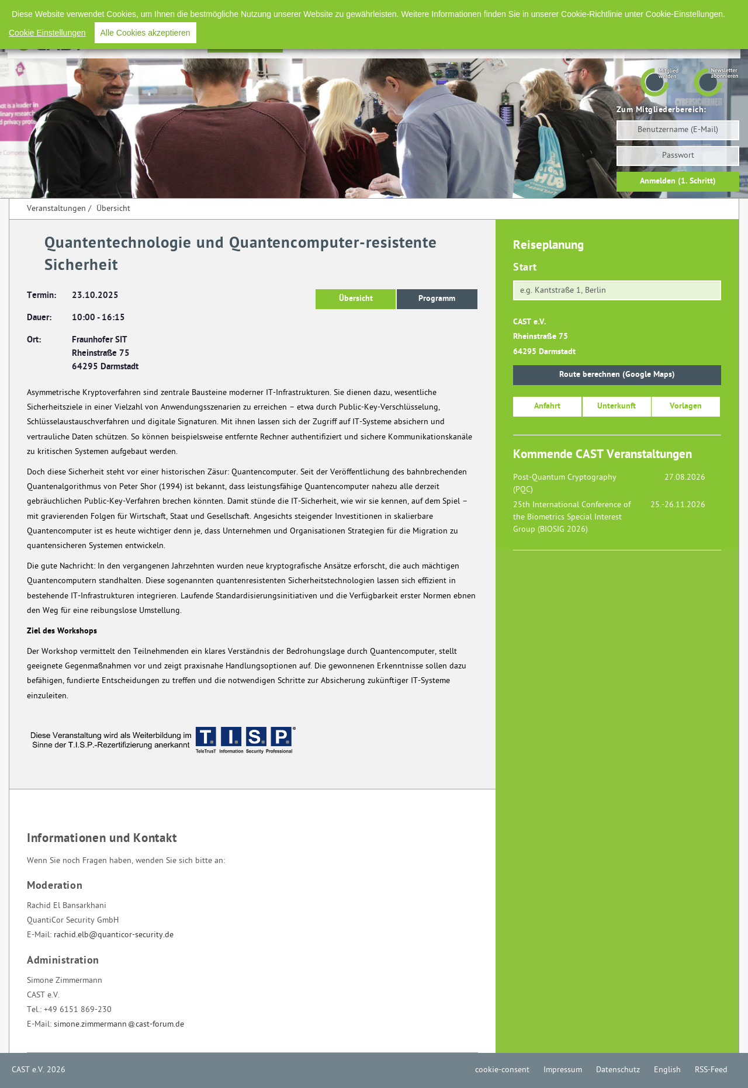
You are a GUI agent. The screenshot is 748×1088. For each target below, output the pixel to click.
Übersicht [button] (356, 298)
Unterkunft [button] (616, 406)
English (656, 11)
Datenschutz (607, 11)
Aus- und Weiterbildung (403, 43)
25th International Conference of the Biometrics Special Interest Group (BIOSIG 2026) (572, 517)
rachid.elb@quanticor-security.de (114, 935)
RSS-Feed (700, 11)
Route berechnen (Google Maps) (617, 374)
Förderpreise (317, 43)
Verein (582, 43)
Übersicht (113, 208)
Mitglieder (629, 43)
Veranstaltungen (245, 43)
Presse (543, 43)
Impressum (551, 11)
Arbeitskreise (490, 43)
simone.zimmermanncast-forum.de (119, 1024)
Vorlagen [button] (686, 406)
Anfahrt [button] (547, 406)
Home (186, 43)
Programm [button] (436, 298)
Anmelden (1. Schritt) (678, 181)
